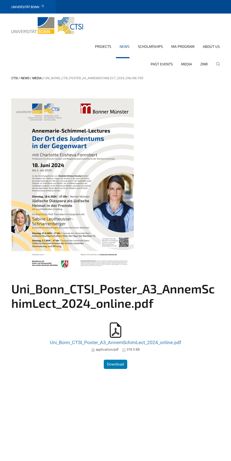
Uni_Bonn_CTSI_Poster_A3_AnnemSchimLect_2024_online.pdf (115, 342)
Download (115, 364)
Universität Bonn (27, 7)
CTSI (14, 78)
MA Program (182, 46)
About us (211, 46)
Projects (103, 46)
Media (186, 64)
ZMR (204, 64)
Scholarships (150, 46)
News (124, 46)
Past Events (162, 64)
